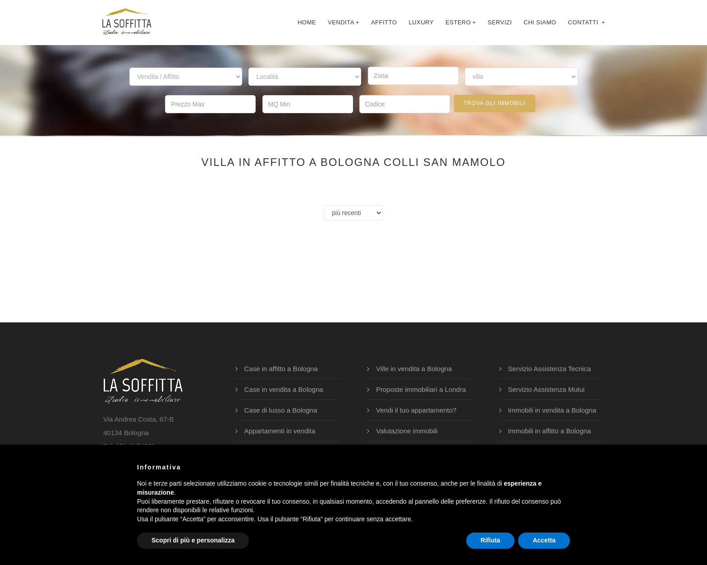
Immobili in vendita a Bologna (552, 409)
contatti (586, 22)
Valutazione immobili (406, 430)
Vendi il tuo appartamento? (416, 409)
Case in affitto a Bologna (281, 368)
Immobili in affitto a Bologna (549, 430)
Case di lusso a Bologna (280, 409)
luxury (421, 22)
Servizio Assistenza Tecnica (549, 368)
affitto (384, 22)
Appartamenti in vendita (280, 430)
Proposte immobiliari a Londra (421, 388)
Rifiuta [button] (490, 540)
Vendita (343, 22)
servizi (499, 22)
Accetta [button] (544, 540)
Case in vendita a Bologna (283, 388)
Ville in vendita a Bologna (414, 368)
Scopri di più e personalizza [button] (193, 540)
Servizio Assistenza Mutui (546, 388)
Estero (460, 22)
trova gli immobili (495, 103)
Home (307, 22)
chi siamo (539, 22)
